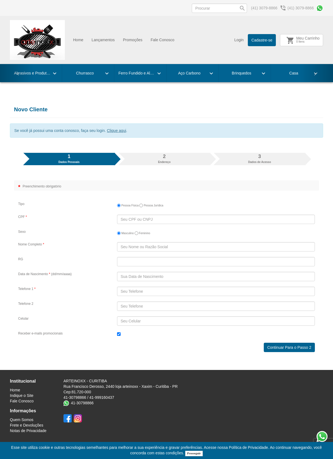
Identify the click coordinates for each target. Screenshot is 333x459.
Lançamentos (103, 40)
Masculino (125, 233)
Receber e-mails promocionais (40, 333)
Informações (23, 410)
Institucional (23, 381)
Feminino (142, 233)
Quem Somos (22, 419)
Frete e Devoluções (26, 425)
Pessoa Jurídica (151, 205)
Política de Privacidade (248, 447)
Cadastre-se (261, 40)
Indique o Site (22, 395)
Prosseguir (194, 453)
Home (78, 40)
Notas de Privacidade (28, 430)
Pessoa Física (128, 205)
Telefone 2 (25, 304)
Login (239, 40)
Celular (23, 318)
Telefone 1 (26, 289)
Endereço (164, 158)
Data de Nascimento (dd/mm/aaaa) (45, 274)
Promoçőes (132, 40)
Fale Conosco (162, 40)
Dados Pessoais (69, 158)
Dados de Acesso (259, 158)
